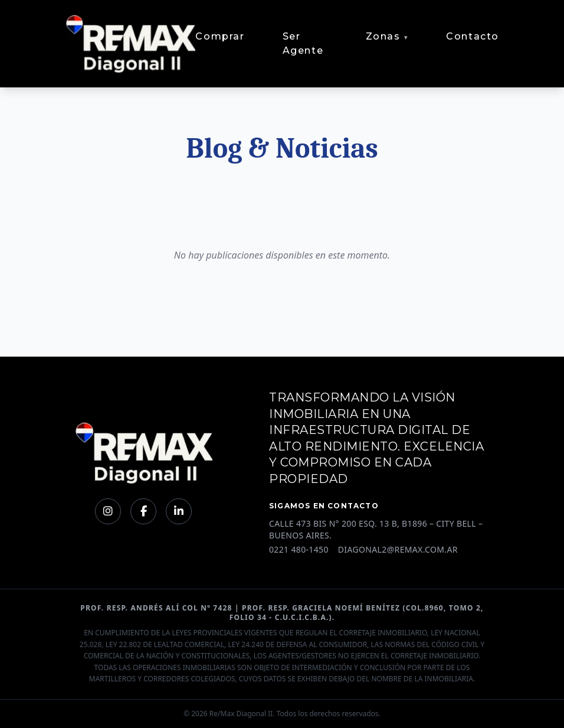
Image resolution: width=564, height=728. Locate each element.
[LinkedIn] (179, 511)
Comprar (219, 36)
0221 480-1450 (299, 549)
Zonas (383, 36)
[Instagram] (108, 511)
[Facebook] (143, 511)
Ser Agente (303, 43)
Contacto (472, 36)
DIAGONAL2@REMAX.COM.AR (398, 549)
